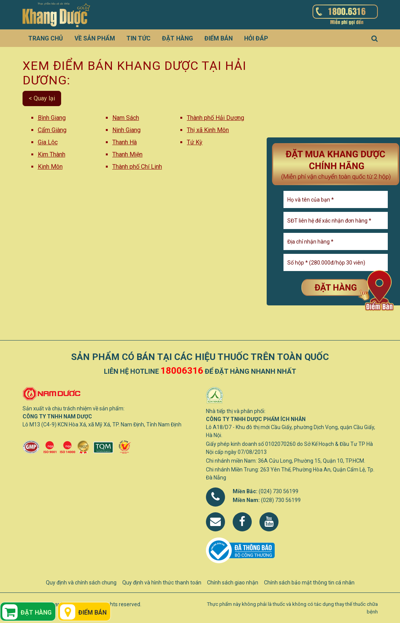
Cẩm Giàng (52, 130)
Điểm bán (218, 38)
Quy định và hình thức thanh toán (161, 582)
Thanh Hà (124, 142)
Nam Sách (125, 117)
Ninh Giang (126, 130)
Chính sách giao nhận (232, 582)
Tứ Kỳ (194, 142)
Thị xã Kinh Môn (208, 130)
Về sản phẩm (94, 38)
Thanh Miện (127, 154)
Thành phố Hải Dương (215, 117)
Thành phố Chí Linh (137, 166)
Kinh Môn (50, 166)
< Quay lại (42, 98)
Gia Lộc (48, 142)
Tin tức (138, 38)
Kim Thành (51, 154)
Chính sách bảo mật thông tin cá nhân (309, 582)
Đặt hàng (177, 38)
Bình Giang (52, 117)
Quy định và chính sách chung (81, 582)
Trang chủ (45, 38)
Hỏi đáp (256, 38)
